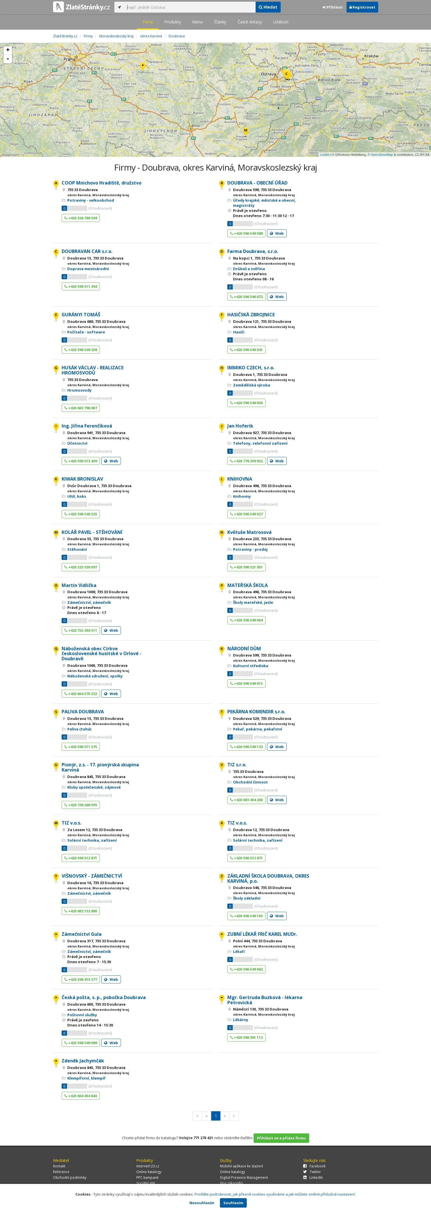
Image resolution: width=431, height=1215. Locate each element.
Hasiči (238, 332)
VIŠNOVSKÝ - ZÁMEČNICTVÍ (92, 876)
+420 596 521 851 (246, 567)
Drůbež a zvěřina (249, 268)
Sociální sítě (145, 1183)
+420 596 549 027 (246, 514)
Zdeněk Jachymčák (83, 1061)
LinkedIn (313, 1177)
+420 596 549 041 (246, 349)
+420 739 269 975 (80, 804)
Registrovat (362, 7)
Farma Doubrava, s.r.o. (252, 251)
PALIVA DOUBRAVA (83, 711)
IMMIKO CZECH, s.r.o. (250, 367)
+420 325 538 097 (80, 567)
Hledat (268, 7)
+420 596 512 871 (80, 857)
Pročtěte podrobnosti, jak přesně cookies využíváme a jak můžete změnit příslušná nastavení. (275, 1194)
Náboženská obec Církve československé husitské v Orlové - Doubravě (101, 653)
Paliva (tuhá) (79, 729)
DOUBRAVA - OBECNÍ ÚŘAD (257, 183)
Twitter (312, 1171)
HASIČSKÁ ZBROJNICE (251, 314)
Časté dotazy (250, 22)
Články (220, 22)
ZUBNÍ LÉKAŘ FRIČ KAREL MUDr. (262, 934)
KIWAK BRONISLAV (82, 479)
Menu (197, 22)
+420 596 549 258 (80, 349)
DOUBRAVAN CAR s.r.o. (87, 251)
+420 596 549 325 (80, 514)
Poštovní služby (82, 1014)
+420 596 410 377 (80, 979)
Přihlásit (333, 7)
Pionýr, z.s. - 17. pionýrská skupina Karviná (100, 767)
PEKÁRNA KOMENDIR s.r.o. (256, 711)
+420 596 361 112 (246, 1037)
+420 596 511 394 (80, 286)
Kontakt (59, 1166)
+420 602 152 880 (80, 911)
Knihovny (242, 496)
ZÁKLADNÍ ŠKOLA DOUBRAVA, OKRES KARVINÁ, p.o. (268, 878)
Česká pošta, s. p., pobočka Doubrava (104, 997)
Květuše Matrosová (249, 532)
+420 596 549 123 (246, 746)
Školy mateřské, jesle (253, 602)
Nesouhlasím (201, 1202)
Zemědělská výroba (251, 385)
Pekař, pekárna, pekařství (257, 729)
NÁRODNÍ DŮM (244, 648)
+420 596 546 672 (246, 296)
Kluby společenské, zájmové (94, 787)
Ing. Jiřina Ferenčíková (87, 426)
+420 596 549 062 (246, 969)
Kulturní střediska (250, 665)
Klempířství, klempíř (86, 1078)
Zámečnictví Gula (82, 934)
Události (280, 22)
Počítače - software (86, 332)
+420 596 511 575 (80, 746)
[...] (190, 7)
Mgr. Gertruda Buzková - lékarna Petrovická (264, 1000)
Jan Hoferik (240, 426)
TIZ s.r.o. (236, 765)
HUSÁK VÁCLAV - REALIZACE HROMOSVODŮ (93, 370)
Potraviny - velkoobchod (90, 200)
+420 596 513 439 (80, 460)
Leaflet (324, 154)
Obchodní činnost (250, 782)
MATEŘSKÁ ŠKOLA (247, 585)
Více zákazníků (231, 1183)
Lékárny (240, 1019)
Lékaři (239, 951)
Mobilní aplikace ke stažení (241, 1166)
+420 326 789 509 (80, 217)
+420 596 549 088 (246, 233)
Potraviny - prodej (250, 549)
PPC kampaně (147, 1177)
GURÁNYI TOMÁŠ (81, 314)
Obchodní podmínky (69, 1177)
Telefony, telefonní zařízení (260, 443)
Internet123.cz (147, 1166)
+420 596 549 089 (80, 1042)
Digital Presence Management (244, 1177)
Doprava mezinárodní (88, 268)
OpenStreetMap (382, 154)
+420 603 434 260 (246, 799)
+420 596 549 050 (246, 402)
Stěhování (77, 549)
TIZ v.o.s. (71, 823)
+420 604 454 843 (80, 1095)
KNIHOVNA (239, 479)
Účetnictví (77, 443)
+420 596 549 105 (246, 915)
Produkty (172, 22)
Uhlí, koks (76, 496)
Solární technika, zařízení (92, 840)
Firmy (148, 22)
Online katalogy (148, 1171)
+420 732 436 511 (80, 630)
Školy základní (246, 898)
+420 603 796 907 (80, 407)
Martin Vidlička (79, 585)
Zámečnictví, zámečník (89, 602)
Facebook (314, 1166)
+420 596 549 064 (246, 620)
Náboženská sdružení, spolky (95, 676)
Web (277, 233)
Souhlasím (233, 1202)
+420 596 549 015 (246, 683)
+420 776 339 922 (246, 460)
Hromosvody (79, 390)
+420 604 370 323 (80, 693)
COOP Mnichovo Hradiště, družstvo (101, 183)
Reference (61, 1171)
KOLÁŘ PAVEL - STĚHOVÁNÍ (92, 532)
